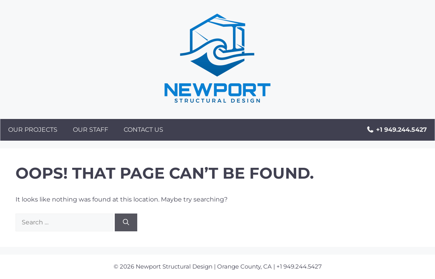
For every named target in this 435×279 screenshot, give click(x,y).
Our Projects (32, 129)
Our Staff (90, 129)
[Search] (126, 222)
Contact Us (143, 129)
